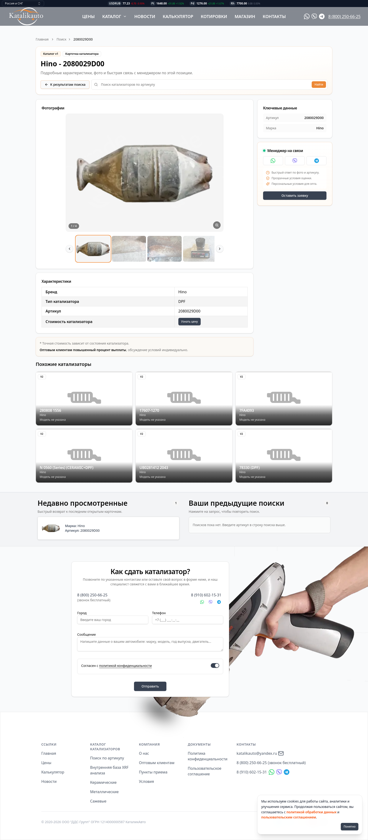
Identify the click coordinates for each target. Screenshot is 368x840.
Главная (42, 39)
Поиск (61, 39)
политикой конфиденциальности (125, 665)
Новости (144, 16)
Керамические (103, 782)
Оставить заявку (294, 195)
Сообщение (86, 634)
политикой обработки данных (311, 812)
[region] (144, 188)
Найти (318, 84)
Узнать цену (189, 321)
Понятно (350, 827)
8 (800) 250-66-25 (344, 16)
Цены (88, 16)
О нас (144, 753)
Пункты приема (153, 772)
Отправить (150, 686)
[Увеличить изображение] (217, 225)
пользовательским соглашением (288, 817)
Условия (146, 781)
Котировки (214, 16)
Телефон (159, 613)
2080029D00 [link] (83, 39)
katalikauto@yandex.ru (260, 753)
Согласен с (116, 665)
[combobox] (23, 3)
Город (82, 613)
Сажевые (98, 801)
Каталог (114, 16)
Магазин (245, 16)
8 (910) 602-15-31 (206, 595)
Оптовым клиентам (156, 762)
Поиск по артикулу (107, 758)
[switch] (215, 665)
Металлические (104, 791)
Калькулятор (178, 16)
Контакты (274, 16)
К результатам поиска (65, 84)
